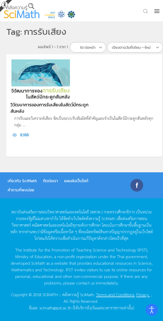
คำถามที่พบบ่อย (21, 190)
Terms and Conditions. (115, 294)
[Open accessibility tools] (152, 310)
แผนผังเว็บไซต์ (76, 181)
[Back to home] (21, 10)
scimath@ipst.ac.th (55, 307)
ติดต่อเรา (50, 181)
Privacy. (143, 294)
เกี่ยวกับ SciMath (22, 181)
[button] (157, 11)
